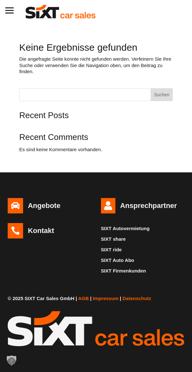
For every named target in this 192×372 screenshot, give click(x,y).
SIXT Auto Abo (117, 260)
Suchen (161, 94)
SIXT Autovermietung (125, 228)
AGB (83, 298)
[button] (9, 9)
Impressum (106, 298)
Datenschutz (136, 298)
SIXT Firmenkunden (123, 270)
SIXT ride (111, 249)
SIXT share (113, 239)
